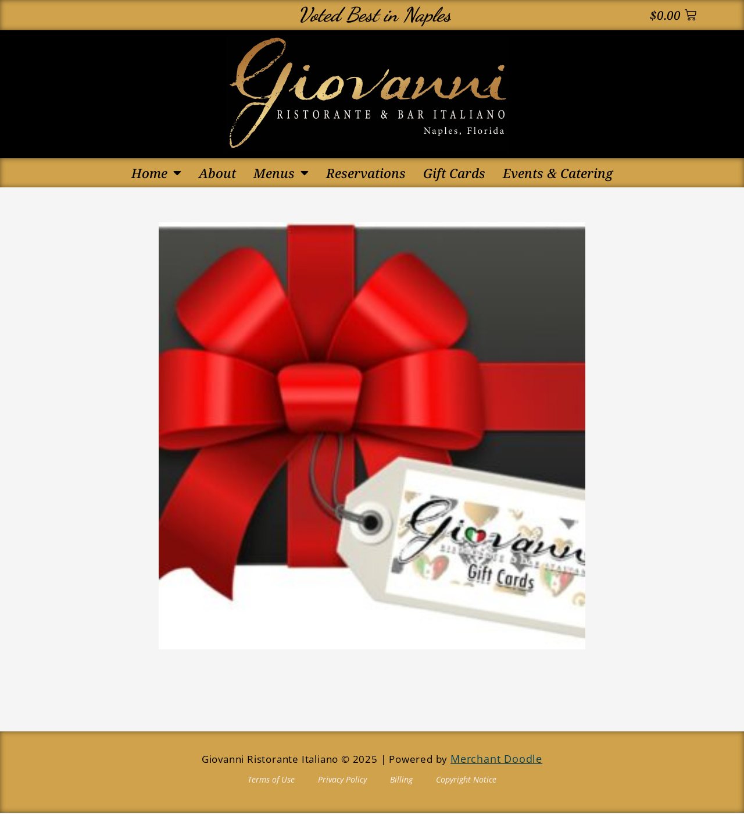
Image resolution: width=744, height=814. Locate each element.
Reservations (366, 173)
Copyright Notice (466, 780)
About (217, 173)
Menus (281, 173)
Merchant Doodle (496, 760)
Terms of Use (271, 780)
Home (156, 173)
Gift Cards (454, 173)
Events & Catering (558, 173)
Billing (401, 780)
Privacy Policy (342, 780)
